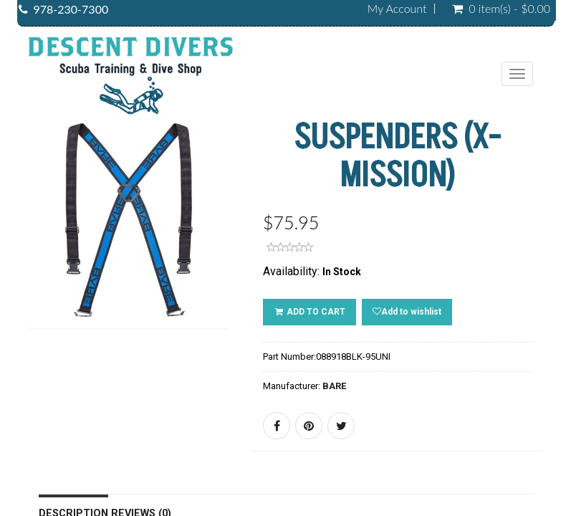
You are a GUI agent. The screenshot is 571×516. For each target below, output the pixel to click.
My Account (397, 9)
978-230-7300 (71, 9)
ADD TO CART (309, 312)
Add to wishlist (407, 312)
